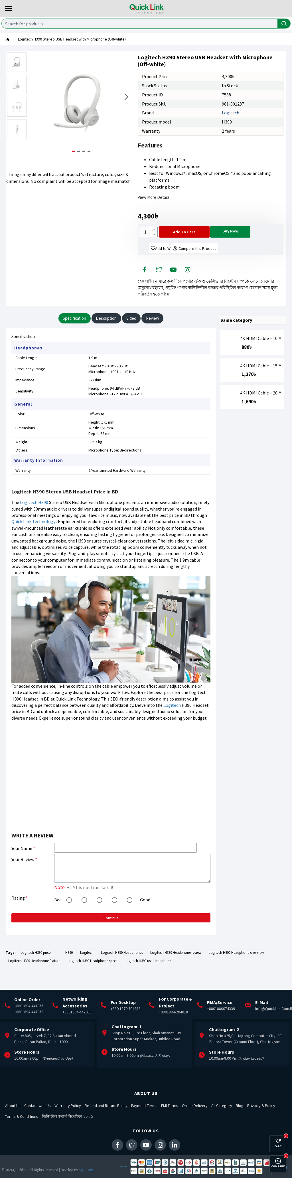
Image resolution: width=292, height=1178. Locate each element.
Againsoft (86, 1169)
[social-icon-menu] (145, 282)
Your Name (21, 862)
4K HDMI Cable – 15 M (261, 378)
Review (160, 332)
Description (105, 332)
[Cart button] (199, 232)
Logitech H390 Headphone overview (236, 970)
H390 (43, 516)
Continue (111, 935)
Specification (67, 332)
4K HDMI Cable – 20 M (261, 405)
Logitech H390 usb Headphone (148, 978)
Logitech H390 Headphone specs (92, 978)
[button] (126, 103)
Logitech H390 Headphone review (175, 970)
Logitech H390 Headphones (122, 970)
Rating (18, 915)
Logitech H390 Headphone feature (34, 978)
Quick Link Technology (33, 536)
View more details (154, 197)
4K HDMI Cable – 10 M (261, 351)
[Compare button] (204, 260)
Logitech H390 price (35, 970)
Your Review (22, 876)
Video (135, 332)
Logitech (230, 113)
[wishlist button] (159, 260)
